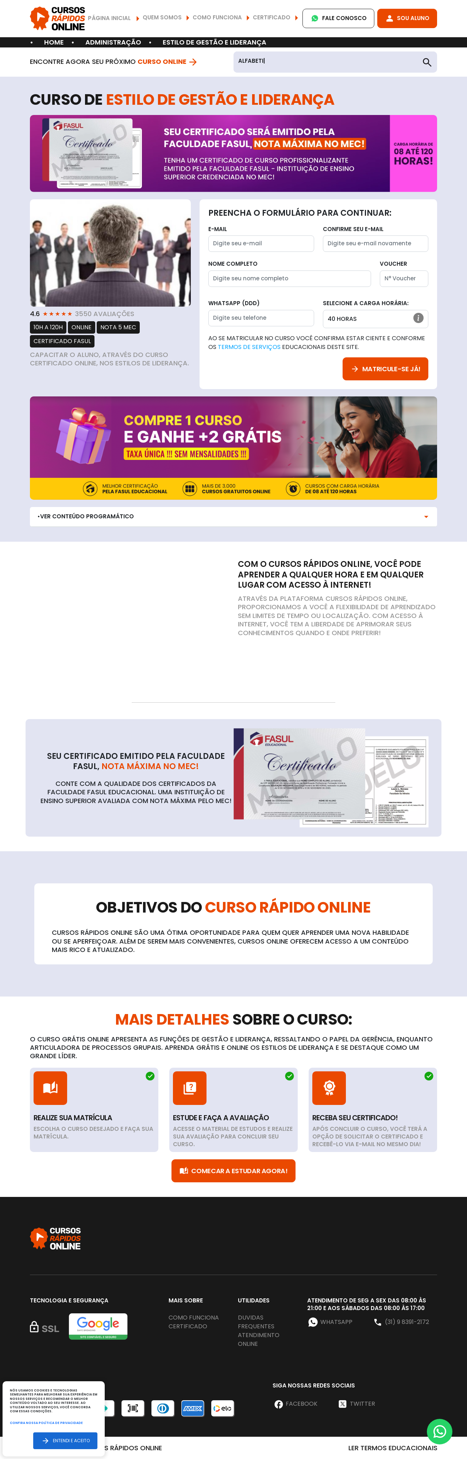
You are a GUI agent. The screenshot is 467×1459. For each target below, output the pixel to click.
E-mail (217, 229)
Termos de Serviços (249, 347)
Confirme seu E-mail (353, 229)
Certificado (188, 1326)
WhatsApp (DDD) (234, 303)
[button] (418, 318)
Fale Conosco (338, 18)
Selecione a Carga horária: (366, 303)
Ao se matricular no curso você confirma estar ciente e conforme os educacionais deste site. (316, 342)
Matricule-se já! (385, 369)
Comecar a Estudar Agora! (233, 1171)
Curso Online (168, 61)
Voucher (393, 264)
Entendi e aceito (65, 1440)
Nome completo (233, 264)
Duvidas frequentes (256, 1322)
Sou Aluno (407, 18)
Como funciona (194, 1317)
